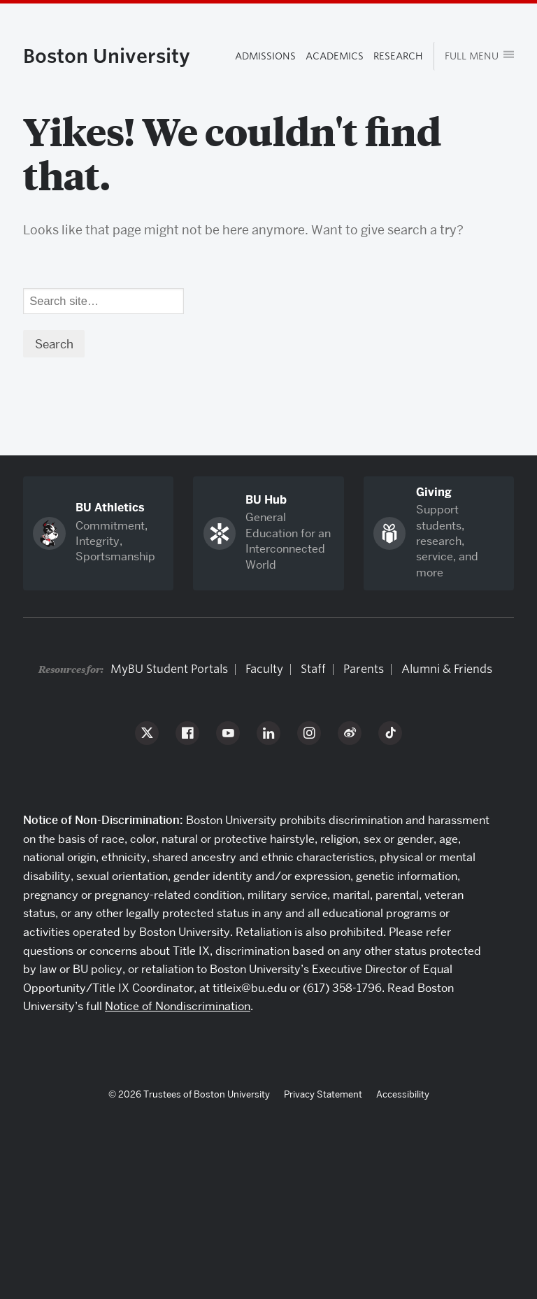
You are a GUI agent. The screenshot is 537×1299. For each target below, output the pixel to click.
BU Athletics (110, 507)
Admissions (265, 56)
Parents (363, 669)
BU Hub (266, 499)
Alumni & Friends (446, 669)
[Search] (103, 301)
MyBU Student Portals (169, 669)
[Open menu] (474, 56)
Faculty (264, 669)
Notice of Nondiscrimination (177, 1006)
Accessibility (402, 1094)
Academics (335, 56)
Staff (313, 669)
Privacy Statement (323, 1094)
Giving (434, 492)
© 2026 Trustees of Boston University (189, 1094)
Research (398, 56)
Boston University (106, 56)
